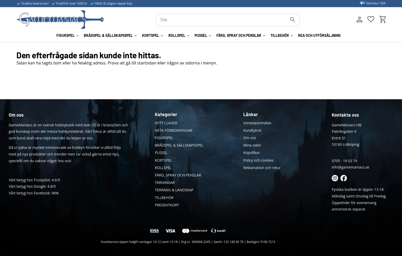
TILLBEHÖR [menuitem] (279, 35)
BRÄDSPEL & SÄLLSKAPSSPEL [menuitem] (108, 35)
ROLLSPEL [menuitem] (176, 35)
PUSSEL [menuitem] (201, 35)
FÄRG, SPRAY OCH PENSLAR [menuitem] (238, 35)
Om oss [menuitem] (249, 137)
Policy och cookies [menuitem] (258, 160)
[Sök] (292, 19)
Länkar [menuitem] (250, 114)
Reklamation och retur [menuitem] (261, 167)
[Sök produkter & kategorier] (228, 20)
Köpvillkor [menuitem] (251, 152)
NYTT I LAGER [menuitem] (166, 122)
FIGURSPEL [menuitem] (65, 35)
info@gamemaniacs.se (350, 167)
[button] (370, 19)
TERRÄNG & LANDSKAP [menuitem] (174, 189)
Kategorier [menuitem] (166, 114)
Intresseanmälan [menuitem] (257, 122)
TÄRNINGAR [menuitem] (165, 182)
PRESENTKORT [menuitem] (167, 205)
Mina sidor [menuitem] (252, 145)
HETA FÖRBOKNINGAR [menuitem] (173, 130)
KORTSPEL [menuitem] (150, 35)
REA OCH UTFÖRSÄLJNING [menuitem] (319, 35)
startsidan (146, 63)
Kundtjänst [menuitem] (252, 130)
